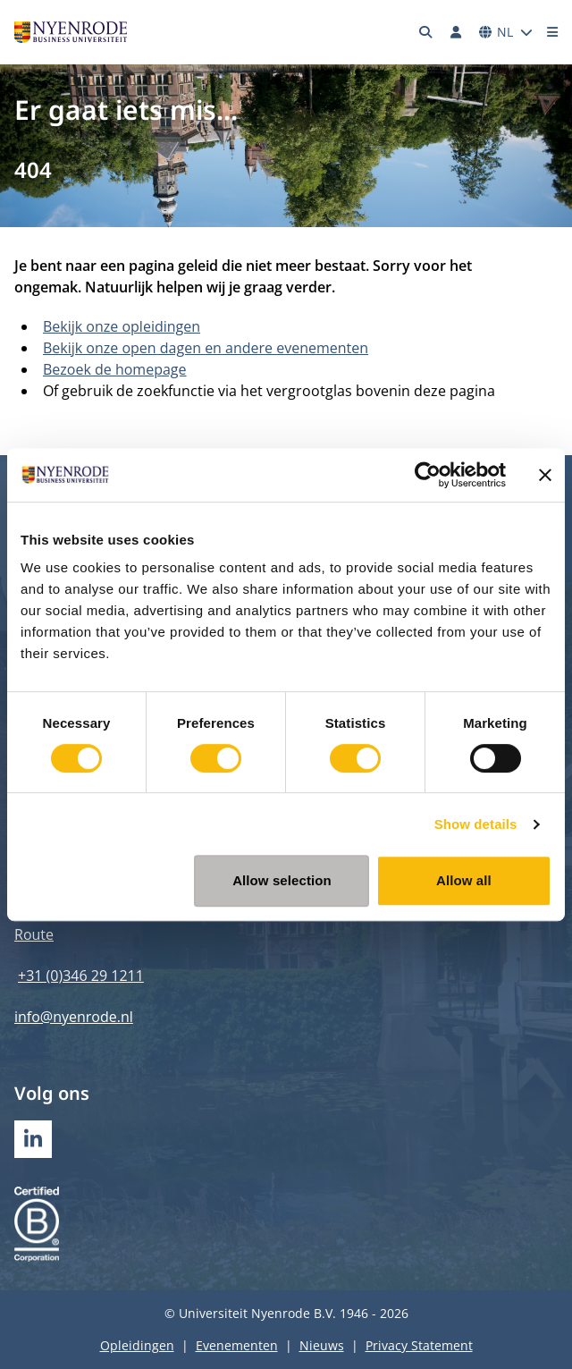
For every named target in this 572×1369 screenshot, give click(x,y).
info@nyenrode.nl (73, 1017)
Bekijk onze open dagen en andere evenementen (205, 348)
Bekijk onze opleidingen (121, 326)
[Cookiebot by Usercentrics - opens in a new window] (427, 474)
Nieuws (321, 1345)
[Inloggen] (456, 32)
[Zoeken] (426, 32)
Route (34, 934)
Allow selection (282, 880)
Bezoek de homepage (115, 369)
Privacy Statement (419, 1345)
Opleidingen (137, 1345)
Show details (475, 824)
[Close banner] (545, 475)
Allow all (464, 880)
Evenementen (237, 1345)
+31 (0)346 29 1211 (81, 975)
